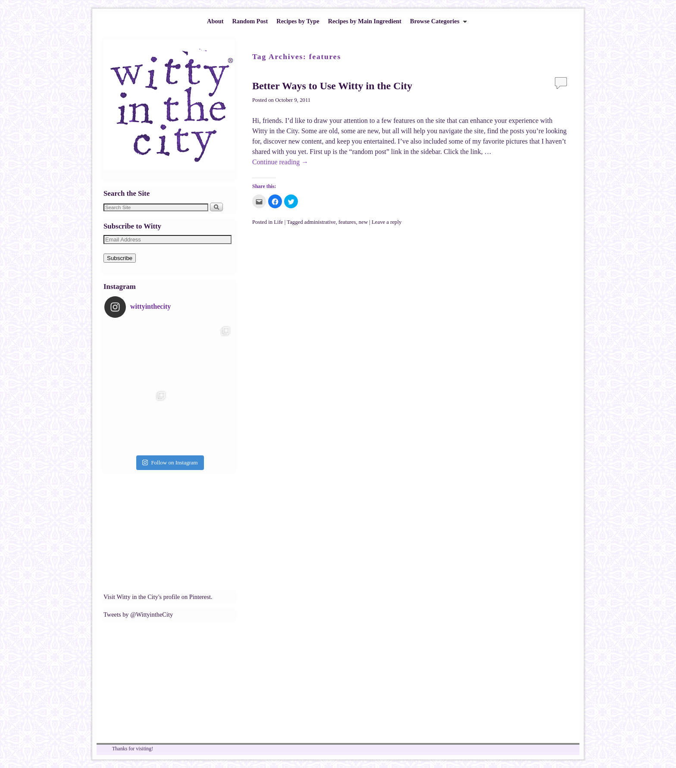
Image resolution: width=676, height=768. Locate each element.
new (363, 222)
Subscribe (119, 258)
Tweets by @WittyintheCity (138, 614)
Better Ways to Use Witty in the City (332, 85)
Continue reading (280, 162)
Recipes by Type (297, 21)
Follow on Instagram (169, 462)
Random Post (250, 21)
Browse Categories (436, 23)
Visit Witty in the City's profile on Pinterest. (158, 596)
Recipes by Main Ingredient (364, 21)
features (347, 222)
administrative (320, 222)
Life (278, 222)
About (215, 21)
